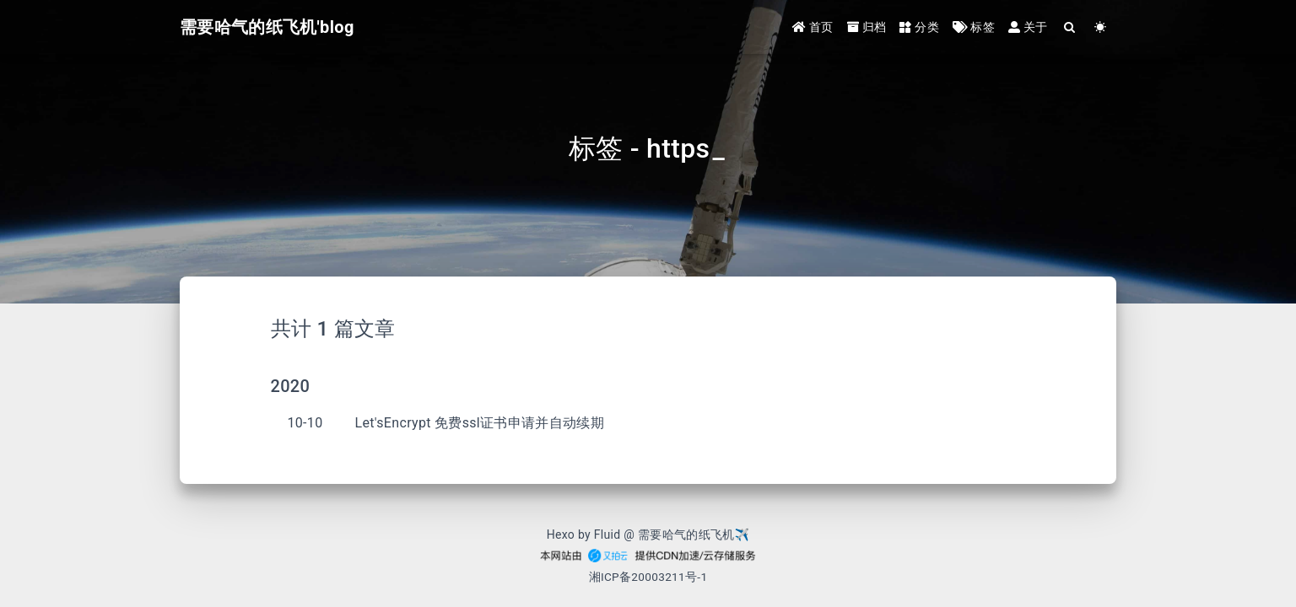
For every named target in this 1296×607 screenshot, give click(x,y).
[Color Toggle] (1100, 27)
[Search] (1070, 27)
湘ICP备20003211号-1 (648, 576)
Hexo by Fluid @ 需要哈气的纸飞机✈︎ (648, 534)
